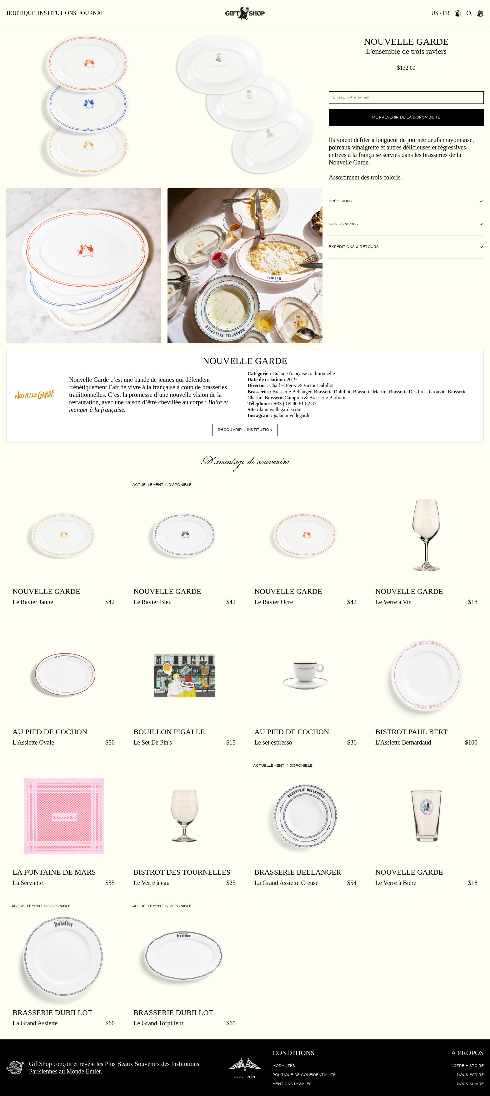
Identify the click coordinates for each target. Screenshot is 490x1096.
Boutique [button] (21, 13)
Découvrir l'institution (245, 430)
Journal (91, 13)
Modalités (283, 1066)
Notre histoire (467, 1066)
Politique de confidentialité (304, 1075)
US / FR (440, 13)
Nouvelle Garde (406, 41)
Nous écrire (470, 1075)
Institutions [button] (57, 13)
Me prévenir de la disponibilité (406, 117)
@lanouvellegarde (292, 415)
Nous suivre (470, 1084)
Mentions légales (292, 1084)
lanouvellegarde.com (281, 409)
